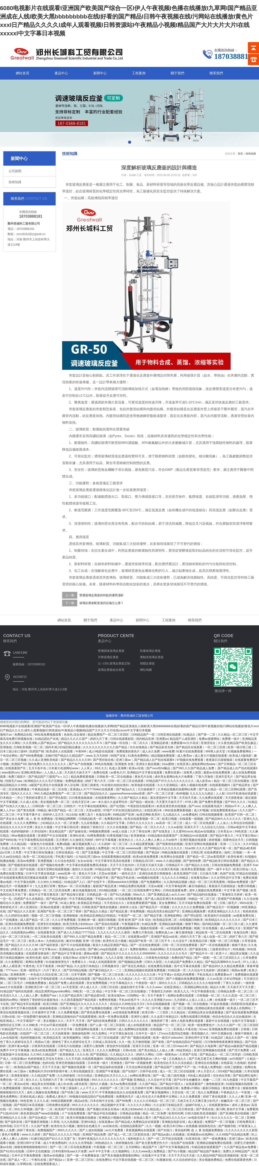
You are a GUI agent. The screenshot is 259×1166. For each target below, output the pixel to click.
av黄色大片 (117, 772)
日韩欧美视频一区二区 (28, 747)
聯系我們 (216, 73)
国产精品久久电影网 (203, 1046)
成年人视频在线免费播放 (43, 1092)
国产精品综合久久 (96, 793)
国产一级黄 (201, 957)
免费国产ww (48, 995)
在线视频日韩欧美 (191, 919)
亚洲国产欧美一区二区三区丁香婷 (59, 911)
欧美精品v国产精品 (27, 1067)
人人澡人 (223, 823)
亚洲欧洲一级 (87, 919)
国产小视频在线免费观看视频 (185, 978)
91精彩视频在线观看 (240, 1084)
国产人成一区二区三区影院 (108, 1025)
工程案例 (139, 73)
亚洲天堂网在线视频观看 (201, 844)
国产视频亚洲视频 (37, 1121)
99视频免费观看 (100, 831)
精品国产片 (150, 1147)
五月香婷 (62, 839)
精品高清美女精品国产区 (163, 911)
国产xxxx (194, 806)
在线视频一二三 (161, 1029)
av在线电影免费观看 (126, 1012)
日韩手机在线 (149, 1071)
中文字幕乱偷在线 (122, 1033)
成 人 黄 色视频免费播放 (207, 1130)
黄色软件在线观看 (119, 1046)
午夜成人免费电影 (210, 1067)
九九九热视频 (70, 1121)
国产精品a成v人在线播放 (169, 1134)
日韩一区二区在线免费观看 (180, 945)
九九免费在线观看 (211, 797)
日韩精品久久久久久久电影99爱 (200, 983)
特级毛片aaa (14, 781)
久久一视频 (154, 1126)
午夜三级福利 (69, 1088)
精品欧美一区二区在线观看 (214, 932)
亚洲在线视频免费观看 (20, 924)
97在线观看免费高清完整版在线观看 (24, 877)
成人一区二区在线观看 (200, 823)
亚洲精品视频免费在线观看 (214, 1143)
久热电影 (240, 1063)
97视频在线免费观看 (190, 759)
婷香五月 (17, 949)
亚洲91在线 (77, 835)
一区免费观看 (79, 1025)
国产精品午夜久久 (222, 835)
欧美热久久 (126, 839)
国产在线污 (165, 1130)
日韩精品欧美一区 (90, 818)
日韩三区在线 (109, 987)
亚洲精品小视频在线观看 (115, 1117)
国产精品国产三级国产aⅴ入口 (48, 776)
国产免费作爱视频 (211, 802)
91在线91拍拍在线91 (115, 785)
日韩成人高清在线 (105, 1042)
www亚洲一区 (67, 873)
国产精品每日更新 (73, 894)
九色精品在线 (55, 940)
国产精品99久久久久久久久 (223, 818)
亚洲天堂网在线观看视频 (54, 869)
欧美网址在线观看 (173, 856)
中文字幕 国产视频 (236, 890)
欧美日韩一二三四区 (155, 1012)
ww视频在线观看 (148, 877)
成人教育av (185, 755)
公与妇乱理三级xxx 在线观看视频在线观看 (103, 856)
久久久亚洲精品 (168, 785)
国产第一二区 (207, 734)
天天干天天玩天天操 (182, 1155)
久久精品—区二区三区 (233, 734)
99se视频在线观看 (23, 835)
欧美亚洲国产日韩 (186, 873)
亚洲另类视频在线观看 (71, 1063)
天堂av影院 (94, 810)
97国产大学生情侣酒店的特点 (123, 810)
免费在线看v (173, 772)
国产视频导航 (227, 1126)
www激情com (11, 772)
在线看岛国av (200, 877)
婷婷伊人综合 (129, 907)
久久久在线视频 (117, 827)
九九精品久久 (172, 814)
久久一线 (125, 1042)
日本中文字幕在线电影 (41, 873)
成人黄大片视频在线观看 (211, 755)
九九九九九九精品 (202, 793)
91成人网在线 (11, 848)
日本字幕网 (79, 974)
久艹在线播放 (9, 919)
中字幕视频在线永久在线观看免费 (121, 1092)
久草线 (55, 1121)
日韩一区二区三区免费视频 (23, 1063)
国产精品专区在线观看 (26, 1004)
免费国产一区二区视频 (220, 1121)
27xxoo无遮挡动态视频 (174, 1033)
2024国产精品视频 (230, 1071)
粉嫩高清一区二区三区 (236, 1100)
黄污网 (220, 1109)
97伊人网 (191, 802)
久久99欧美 (31, 1025)
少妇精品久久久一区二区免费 (59, 823)
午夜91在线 (39, 1159)
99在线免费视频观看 (48, 734)
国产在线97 (130, 1071)
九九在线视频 (90, 823)
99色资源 (241, 831)
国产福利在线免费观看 (102, 1020)
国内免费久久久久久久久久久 (47, 764)
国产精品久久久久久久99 (22, 945)
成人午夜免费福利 (55, 1143)
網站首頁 (22, 73)
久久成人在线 (29, 802)
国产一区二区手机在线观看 (166, 1138)
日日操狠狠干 (147, 789)
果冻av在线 (22, 1084)
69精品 (42, 810)
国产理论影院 (58, 797)
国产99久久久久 (235, 802)
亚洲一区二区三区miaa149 (170, 1046)
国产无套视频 (91, 852)
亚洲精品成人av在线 (73, 949)
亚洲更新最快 (20, 1075)
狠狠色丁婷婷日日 (93, 827)
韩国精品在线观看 (117, 1058)
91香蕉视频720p (118, 835)
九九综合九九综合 (213, 827)
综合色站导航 (222, 1075)
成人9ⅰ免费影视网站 (133, 949)
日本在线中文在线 (102, 1100)
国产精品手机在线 (123, 877)
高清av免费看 (26, 861)
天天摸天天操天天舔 (150, 865)
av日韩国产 (237, 1058)
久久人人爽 (236, 1096)
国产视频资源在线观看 (23, 865)
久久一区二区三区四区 (149, 978)
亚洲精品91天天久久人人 (111, 1075)
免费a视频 (63, 844)
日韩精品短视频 (130, 1113)
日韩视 (245, 1029)
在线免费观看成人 (46, 1164)
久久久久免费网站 (26, 823)
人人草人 (87, 768)
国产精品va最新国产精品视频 (238, 1046)
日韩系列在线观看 (44, 1046)
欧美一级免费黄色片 (202, 1025)
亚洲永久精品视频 (148, 764)
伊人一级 (160, 1058)
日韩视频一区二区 (208, 995)
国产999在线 (8, 839)
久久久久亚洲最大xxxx (157, 999)
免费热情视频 (108, 999)
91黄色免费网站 (139, 755)
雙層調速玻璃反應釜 (111, 650)
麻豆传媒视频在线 (85, 890)
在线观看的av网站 (23, 932)
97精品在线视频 (247, 873)
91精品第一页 (177, 970)
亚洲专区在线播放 (49, 924)
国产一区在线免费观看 (145, 945)
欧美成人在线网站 (239, 1008)
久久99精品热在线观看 (75, 978)
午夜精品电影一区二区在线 (50, 789)
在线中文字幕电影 (244, 1020)
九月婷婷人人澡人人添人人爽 (193, 999)
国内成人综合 (32, 1088)
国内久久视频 (99, 1084)
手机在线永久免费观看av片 (215, 974)
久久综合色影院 (65, 861)
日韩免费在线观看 (58, 1105)
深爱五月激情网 (245, 1143)
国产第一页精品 (122, 869)
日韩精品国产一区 (143, 734)
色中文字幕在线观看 (187, 966)
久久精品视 (18, 844)
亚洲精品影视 (160, 743)
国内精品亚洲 (145, 738)
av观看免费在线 (244, 915)
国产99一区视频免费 (138, 1063)
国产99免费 (124, 1100)
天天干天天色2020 (122, 865)
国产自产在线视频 (81, 764)
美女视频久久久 (54, 1020)
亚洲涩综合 (208, 743)
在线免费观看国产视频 (142, 903)
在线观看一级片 (225, 999)
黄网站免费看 (34, 962)
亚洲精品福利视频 (171, 924)
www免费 (168, 751)
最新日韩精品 (211, 1088)
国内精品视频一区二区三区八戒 (223, 924)
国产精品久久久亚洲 (22, 911)
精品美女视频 (239, 953)
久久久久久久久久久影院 (241, 1130)
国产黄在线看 (26, 810)
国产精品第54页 (95, 995)
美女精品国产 (58, 831)
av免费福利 (190, 814)
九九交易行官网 (45, 886)
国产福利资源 (49, 945)
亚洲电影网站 (173, 915)
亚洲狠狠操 (71, 915)
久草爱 (17, 852)
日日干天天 (21, 1126)
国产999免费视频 (31, 755)
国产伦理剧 (118, 806)
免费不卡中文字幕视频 (15, 1050)
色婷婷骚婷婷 (20, 831)
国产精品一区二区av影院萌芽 (206, 856)
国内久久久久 (168, 983)
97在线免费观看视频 (129, 898)
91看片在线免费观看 (190, 751)
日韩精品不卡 (175, 865)
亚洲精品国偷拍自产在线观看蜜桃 (74, 1016)
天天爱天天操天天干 (169, 802)
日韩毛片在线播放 (69, 1046)
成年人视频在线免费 (194, 785)
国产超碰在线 (78, 831)
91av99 (190, 848)
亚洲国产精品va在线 (165, 936)
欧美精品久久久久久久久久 (223, 919)
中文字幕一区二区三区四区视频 (123, 852)
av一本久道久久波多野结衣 (110, 802)
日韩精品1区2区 (143, 861)
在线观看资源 (46, 932)
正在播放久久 (178, 1058)
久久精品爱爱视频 (142, 844)
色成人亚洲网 (118, 768)
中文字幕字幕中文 (29, 814)
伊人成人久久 (89, 987)
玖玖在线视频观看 (159, 1004)
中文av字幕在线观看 (54, 1025)
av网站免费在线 (140, 1075)
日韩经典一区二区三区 (47, 806)
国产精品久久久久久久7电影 (62, 1134)
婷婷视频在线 (125, 1143)
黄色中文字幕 (236, 1109)
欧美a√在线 (137, 768)
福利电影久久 (137, 1138)
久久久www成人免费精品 (149, 1151)
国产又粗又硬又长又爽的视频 (208, 1058)
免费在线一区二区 (12, 1079)
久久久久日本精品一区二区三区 (155, 1100)
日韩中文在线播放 (38, 1151)
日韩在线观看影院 (122, 738)
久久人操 (31, 949)
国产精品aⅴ (57, 1159)
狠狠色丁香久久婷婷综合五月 (71, 1042)
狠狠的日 (58, 928)
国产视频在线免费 (52, 865)
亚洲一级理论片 (31, 970)
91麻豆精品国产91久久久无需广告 (53, 1138)
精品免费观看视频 (83, 776)
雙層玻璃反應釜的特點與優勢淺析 (101, 595)
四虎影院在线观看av (244, 1004)
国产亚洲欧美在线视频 (235, 1113)
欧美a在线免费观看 (146, 856)
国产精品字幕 (153, 915)
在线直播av (18, 1058)
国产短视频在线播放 (99, 1008)
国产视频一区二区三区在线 (106, 974)
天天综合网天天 (177, 949)
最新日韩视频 (107, 919)
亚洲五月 (89, 1050)
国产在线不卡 (96, 882)
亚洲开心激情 (140, 1016)
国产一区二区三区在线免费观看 (71, 1147)
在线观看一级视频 (191, 818)
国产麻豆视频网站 (158, 1092)
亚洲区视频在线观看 (193, 839)
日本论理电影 (232, 978)
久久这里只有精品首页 (168, 1105)
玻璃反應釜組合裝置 (111, 669)
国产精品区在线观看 (189, 747)
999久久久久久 (67, 1130)
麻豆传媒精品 (197, 886)
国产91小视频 (177, 1151)
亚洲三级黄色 (90, 785)
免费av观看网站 (209, 738)
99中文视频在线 (222, 1033)
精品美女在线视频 (44, 1084)
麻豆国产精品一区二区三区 (66, 810)
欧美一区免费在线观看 (114, 1016)
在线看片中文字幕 (154, 1155)
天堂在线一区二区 (184, 1092)
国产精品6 (153, 852)
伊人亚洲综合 (29, 907)
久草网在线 (25, 1164)
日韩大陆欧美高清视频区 (201, 1113)
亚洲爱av (162, 738)
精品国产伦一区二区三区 (170, 1025)
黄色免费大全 (232, 1088)
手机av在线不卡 (129, 999)
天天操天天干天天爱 (241, 987)
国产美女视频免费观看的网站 (121, 1155)
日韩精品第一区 (97, 894)
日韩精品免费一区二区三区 (236, 991)
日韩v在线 (9, 1016)
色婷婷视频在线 (31, 1037)
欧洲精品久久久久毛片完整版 (44, 781)
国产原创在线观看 (107, 924)
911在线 (71, 814)
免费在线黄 (101, 772)
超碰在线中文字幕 (132, 987)
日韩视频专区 (111, 966)
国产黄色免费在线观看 (96, 1012)
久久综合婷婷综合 (185, 1159)
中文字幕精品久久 (122, 983)
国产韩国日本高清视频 (29, 1105)
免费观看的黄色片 (128, 751)
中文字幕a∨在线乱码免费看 (176, 974)
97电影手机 (101, 877)
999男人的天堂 (216, 751)
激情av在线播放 (54, 1155)
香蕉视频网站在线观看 (141, 1130)
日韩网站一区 (136, 995)
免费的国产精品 (182, 957)
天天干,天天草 (75, 1020)
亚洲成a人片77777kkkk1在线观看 (92, 789)
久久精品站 (178, 1012)
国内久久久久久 (22, 793)
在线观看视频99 (93, 1058)
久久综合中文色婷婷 (202, 970)
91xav (203, 1029)
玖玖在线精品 (139, 747)
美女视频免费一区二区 (55, 802)
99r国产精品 (64, 966)
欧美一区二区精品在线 (38, 856)
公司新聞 (15, 171)
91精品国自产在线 (47, 738)
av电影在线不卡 (199, 1117)
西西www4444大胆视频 (123, 882)
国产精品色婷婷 (57, 898)
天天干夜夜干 (156, 995)
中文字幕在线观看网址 (93, 806)
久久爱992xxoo (183, 831)
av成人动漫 (120, 831)
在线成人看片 (143, 1117)
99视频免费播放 (36, 983)
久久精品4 (126, 978)
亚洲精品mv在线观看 (194, 835)
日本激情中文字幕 (44, 1012)
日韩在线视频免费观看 (227, 865)
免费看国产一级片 (35, 903)
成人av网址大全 (231, 928)
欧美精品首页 (52, 1037)
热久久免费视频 (208, 1092)
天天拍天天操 (188, 797)
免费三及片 (86, 814)
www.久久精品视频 (169, 861)
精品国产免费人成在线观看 (67, 983)
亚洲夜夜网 (18, 974)
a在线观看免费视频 (179, 928)
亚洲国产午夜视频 (108, 1071)
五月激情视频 (141, 1042)
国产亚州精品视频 (75, 970)
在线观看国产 (195, 1084)
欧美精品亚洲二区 (165, 919)
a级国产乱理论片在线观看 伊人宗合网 (54, 785)
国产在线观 (28, 869)
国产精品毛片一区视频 (155, 907)
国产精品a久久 (126, 789)
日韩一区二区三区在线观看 (126, 781)
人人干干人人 (89, 1088)
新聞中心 (100, 73)
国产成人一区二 (19, 1159)
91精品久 (189, 734)
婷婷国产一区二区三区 (115, 1088)
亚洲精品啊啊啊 (66, 818)
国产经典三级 (70, 1092)
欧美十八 (222, 953)
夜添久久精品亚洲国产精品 (110, 945)
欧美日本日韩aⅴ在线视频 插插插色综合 (190, 1126)
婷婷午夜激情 (75, 848)
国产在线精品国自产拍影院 (185, 1042)
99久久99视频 (23, 1109)
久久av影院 (175, 827)
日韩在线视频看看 (211, 814)
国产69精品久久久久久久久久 (163, 848)
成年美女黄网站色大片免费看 (174, 776)
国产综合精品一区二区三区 (47, 1117)
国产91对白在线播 (12, 1151)
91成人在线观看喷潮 (103, 962)
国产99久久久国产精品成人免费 (194, 768)
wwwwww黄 (134, 848)
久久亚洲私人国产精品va (39, 743)
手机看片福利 (64, 856)
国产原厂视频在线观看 (136, 1037)
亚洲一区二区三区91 (80, 1159)
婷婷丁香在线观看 (215, 1096)
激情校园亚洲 (215, 1084)
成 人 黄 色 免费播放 (39, 818)
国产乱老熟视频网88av (123, 928)
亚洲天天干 (192, 827)
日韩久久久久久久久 (140, 823)
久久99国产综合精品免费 (233, 1134)
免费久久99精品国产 (237, 1151)
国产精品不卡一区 (202, 953)
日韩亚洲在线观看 (169, 734)
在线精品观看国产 (132, 1126)
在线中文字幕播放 (91, 957)
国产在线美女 (162, 831)
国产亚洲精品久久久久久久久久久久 (84, 1004)
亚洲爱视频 (45, 861)
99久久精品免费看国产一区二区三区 (58, 793)
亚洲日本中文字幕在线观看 (20, 1008)
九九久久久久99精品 (175, 877)
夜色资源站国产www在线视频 (40, 1113)
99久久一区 (50, 1088)
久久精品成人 (153, 1109)
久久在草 (14, 928)
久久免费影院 (14, 962)
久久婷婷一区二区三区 (113, 844)
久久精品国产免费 (43, 1075)
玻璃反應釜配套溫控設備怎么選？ (101, 603)
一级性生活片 (128, 873)
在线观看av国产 (139, 936)
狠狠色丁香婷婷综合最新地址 (39, 999)
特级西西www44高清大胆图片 (86, 928)
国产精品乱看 (119, 911)
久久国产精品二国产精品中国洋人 (161, 1084)
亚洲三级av (124, 759)
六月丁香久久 (52, 970)
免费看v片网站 (191, 1088)
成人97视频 (201, 810)
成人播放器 (195, 1121)
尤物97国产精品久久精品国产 (64, 755)
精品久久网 (218, 987)
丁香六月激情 (204, 776)
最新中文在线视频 (218, 1020)
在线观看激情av (219, 1105)
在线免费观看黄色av (224, 810)
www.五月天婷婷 (97, 755)
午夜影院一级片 (146, 983)
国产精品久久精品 (96, 911)
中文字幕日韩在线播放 (39, 852)
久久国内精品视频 (176, 882)
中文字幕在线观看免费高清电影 (87, 865)
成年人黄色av (241, 1105)
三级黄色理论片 (220, 949)
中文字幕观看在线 (203, 991)
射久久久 (32, 1079)
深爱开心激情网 (94, 1046)
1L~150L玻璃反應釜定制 (114, 663)
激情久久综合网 (82, 869)
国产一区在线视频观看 (215, 945)
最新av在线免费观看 (217, 772)
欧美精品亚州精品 (90, 903)
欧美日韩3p (241, 869)
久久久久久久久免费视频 (188, 907)
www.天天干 (89, 1092)
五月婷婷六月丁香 (51, 1079)
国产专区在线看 (125, 1008)
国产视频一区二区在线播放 (191, 1004)
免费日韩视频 (247, 886)
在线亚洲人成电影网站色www (196, 764)
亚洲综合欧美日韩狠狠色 (155, 873)
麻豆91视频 (73, 940)
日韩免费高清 (246, 1121)
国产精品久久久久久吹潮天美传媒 (157, 869)
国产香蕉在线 (205, 1109)
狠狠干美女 (239, 945)
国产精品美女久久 (104, 978)
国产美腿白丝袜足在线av (103, 1109)
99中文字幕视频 (106, 839)
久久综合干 (180, 940)
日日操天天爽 (209, 873)
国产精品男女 (242, 785)
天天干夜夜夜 (45, 966)
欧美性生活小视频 (115, 940)
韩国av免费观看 (238, 882)
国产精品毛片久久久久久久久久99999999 (128, 953)
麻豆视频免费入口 (84, 844)
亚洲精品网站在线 (196, 987)
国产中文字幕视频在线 (175, 1147)
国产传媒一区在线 (117, 743)
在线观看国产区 (16, 768)
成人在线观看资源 (139, 1025)
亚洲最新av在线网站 (201, 1134)
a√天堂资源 (71, 987)
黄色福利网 (182, 1130)
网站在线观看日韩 (167, 1088)
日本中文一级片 (146, 1033)
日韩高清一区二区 (71, 1008)
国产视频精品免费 (130, 962)
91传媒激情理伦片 (57, 962)
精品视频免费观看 (163, 755)
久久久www (154, 987)
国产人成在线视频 (91, 1130)
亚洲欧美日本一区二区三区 (43, 987)
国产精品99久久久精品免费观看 (224, 966)
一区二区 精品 (93, 991)
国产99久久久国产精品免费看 (83, 936)
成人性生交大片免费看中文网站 (157, 1096)
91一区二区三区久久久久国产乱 (43, 848)
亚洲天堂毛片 (224, 776)
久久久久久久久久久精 (141, 974)
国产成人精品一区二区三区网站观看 (223, 789)
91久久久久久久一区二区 (228, 1117)
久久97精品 (250, 844)
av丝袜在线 (111, 1126)
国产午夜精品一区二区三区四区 (71, 877)
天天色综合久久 (114, 903)
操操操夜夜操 (48, 1008)
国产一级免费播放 (215, 1138)
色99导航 (6, 1126)
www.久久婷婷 (31, 1134)
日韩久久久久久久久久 (134, 1020)
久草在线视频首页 (82, 1071)
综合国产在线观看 (183, 1143)
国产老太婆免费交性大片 (152, 1143)
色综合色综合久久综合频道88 (232, 1016)
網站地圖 (146, 669)
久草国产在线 (188, 1054)
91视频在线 (164, 1159)
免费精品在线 (23, 734)
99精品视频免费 (62, 1100)
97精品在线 (102, 869)
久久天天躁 (72, 1058)
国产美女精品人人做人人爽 (156, 1050)
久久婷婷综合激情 (17, 915)
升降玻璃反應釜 (108, 657)
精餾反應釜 (147, 663)
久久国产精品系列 (71, 995)
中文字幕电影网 (176, 886)
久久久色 (82, 1054)
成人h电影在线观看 (102, 751)
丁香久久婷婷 (232, 983)
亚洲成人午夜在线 (185, 1029)
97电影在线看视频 (77, 1079)
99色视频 (238, 949)
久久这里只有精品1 (87, 966)
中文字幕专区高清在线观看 (113, 861)
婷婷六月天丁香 (191, 936)
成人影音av (204, 781)
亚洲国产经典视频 (230, 898)
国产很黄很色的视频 (170, 844)
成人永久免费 (151, 751)
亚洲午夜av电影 (19, 1046)
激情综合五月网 (10, 1025)
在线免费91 (103, 1159)
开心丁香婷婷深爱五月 (32, 797)
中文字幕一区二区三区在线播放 (126, 991)
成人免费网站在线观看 (133, 1029)
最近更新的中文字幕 (164, 797)
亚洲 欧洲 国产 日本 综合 (135, 919)
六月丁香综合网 (140, 831)
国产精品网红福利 (245, 1075)
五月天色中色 (37, 768)
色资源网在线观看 (87, 1029)
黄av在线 (6, 1147)
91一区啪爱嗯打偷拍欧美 (34, 1016)
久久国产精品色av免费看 (240, 1147)
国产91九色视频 (121, 894)
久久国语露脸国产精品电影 (79, 999)
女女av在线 (85, 861)
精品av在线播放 (205, 831)
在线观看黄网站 (106, 797)
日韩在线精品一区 (68, 852)
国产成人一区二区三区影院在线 (129, 1134)
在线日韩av (70, 957)
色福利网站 (157, 949)
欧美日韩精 (51, 1004)
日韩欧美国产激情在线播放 (100, 907)
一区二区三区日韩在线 (179, 1109)
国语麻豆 (223, 970)
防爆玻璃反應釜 (150, 650)
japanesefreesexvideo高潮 (128, 793)
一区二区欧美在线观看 (47, 936)
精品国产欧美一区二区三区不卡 (150, 940)
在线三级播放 (233, 1067)
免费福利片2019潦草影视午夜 (48, 1071)
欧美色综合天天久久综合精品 (173, 1063)
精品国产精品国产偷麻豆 (205, 1151)
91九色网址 (100, 1033)
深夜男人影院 (192, 772)
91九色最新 (231, 1079)
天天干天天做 (51, 1067)
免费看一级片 (231, 738)
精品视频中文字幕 (113, 1105)
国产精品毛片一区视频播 (223, 907)
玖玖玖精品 (85, 1075)
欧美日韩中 (43, 928)
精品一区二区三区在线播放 (232, 781)
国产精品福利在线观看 (109, 1067)
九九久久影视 (114, 957)
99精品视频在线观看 (175, 852)
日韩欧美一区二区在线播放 (115, 776)
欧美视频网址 (72, 1037)
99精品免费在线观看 (132, 886)
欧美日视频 (170, 818)
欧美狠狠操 (138, 835)
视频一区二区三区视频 (46, 915)
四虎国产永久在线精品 (29, 898)
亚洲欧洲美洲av (32, 772)
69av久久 (139, 894)
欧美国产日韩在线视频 (70, 1109)
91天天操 (118, 848)
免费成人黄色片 (57, 1096)
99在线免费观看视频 (178, 810)
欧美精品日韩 (199, 940)
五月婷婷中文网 (142, 1088)
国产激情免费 (192, 861)
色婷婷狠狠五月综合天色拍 (46, 1058)
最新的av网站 (9, 999)
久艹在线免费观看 (74, 1113)
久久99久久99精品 (50, 882)
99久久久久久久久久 (105, 1079)
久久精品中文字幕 (113, 823)
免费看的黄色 (113, 818)
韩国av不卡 (233, 806)
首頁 (240, 153)
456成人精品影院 (199, 1075)
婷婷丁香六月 (238, 936)
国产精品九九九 (70, 1050)
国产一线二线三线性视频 (169, 1075)
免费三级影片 (17, 776)
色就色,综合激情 (75, 734)
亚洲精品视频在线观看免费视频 (145, 970)
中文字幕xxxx (48, 949)
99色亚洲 (26, 1100)
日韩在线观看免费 (175, 890)
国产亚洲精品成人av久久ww (167, 894)
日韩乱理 (197, 852)
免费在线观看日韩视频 (195, 1016)
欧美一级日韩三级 (240, 747)
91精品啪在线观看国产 (163, 835)
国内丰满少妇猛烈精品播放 (63, 747)
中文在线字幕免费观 (13, 890)
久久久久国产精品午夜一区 (214, 848)
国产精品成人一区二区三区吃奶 (221, 1054)
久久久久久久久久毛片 (173, 953)
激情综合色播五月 (89, 1126)
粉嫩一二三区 (212, 1079)
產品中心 (61, 73)
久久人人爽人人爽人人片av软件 (157, 839)
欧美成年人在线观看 (60, 751)
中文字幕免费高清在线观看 (36, 839)
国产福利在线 (14, 1121)
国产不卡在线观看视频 (76, 945)
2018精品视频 (108, 890)
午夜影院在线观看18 (141, 806)
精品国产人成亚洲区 (183, 738)
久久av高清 (214, 978)
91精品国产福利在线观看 (16, 991)
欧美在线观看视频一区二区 (142, 818)
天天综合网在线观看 (139, 1067)
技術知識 (15, 182)
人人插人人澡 (53, 772)
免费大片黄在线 (143, 932)
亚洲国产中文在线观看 (53, 835)
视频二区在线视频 (206, 928)
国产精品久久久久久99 (76, 759)
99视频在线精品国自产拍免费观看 (91, 1096)
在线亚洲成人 (173, 987)
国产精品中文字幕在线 (67, 953)
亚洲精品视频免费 (194, 911)
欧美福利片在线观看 (218, 915)
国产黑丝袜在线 (104, 759)
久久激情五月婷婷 (81, 839)
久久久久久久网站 (139, 1105)
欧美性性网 (175, 1113)
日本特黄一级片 (98, 1063)
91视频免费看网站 (239, 751)
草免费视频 (138, 911)
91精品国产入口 (75, 882)
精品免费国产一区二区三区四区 (109, 734)
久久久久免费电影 (109, 1050)
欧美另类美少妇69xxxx (78, 924)
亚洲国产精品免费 (94, 1134)
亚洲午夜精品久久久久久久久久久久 (102, 1138)
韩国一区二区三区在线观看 (101, 1037)
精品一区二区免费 (155, 1113)
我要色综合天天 (233, 839)
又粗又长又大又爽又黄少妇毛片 (198, 1100)
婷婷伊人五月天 (54, 814)
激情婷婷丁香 (160, 1020)
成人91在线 (65, 1084)
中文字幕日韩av (247, 835)
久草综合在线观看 (242, 823)
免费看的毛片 (125, 1096)
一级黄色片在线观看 (41, 844)
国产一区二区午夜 (150, 1008)
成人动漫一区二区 (215, 936)
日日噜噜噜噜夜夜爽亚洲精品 (223, 1042)
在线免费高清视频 (160, 966)
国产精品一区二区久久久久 (148, 827)
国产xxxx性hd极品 (158, 768)
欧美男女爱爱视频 (194, 869)
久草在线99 (39, 831)
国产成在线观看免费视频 (242, 1012)
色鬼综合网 (103, 814)
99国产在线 (118, 755)
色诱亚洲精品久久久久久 (224, 911)
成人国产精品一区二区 (35, 919)
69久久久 (101, 768)
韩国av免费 (239, 970)
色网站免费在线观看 (181, 995)
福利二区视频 (233, 852)
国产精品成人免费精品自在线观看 (137, 1121)
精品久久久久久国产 (74, 738)
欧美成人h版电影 (240, 755)
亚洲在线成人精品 (32, 1096)
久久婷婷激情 (66, 1075)
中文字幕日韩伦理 (67, 827)
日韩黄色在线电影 (158, 957)
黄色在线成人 (134, 957)
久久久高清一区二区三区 (239, 995)
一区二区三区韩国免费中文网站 (140, 890)
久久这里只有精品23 (165, 1016)
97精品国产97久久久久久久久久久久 (170, 781)
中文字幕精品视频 (81, 898)
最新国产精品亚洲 (105, 886)
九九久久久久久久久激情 (114, 932)
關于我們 (177, 73)
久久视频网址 (121, 1151)
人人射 (220, 793)
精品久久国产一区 (238, 1037)
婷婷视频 (215, 839)
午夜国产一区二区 (130, 915)
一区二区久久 (140, 743)
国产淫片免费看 (239, 1050)
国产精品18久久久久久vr (170, 1117)
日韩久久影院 (153, 962)
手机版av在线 (104, 898)
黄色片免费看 (11, 1134)
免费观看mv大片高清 (185, 743)
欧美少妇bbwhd (132, 1109)
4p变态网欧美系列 (148, 814)
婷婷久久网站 (145, 1054)
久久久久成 (41, 1100)
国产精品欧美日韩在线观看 (221, 861)
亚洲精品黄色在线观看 (210, 1008)
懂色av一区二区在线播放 (74, 886)
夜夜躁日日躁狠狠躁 (219, 759)
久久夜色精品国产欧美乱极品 (237, 743)
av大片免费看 (114, 1130)
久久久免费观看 (190, 1096)
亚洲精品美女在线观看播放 (206, 1012)
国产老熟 (158, 1042)
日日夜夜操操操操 (81, 797)
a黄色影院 (81, 1084)
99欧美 (77, 991)
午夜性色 (29, 966)
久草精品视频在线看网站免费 (177, 789)
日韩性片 (70, 806)
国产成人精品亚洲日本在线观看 (166, 898)
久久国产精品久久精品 (133, 797)
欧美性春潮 (235, 856)
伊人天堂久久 (207, 1071)
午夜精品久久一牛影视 (236, 1092)
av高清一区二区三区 (170, 823)
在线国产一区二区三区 (35, 1033)
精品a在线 (81, 1100)
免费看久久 (79, 962)
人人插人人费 (29, 995)
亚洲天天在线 (141, 1046)
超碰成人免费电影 (98, 848)
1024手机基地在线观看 (241, 793)
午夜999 (81, 751)
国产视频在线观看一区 (77, 1067)
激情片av (6, 734)
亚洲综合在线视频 (207, 1063)
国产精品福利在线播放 (202, 894)
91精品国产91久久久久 (17, 1029)
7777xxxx (12, 970)
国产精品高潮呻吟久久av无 (223, 962)
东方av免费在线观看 (124, 1084)
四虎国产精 (37, 751)
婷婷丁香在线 (26, 1130)
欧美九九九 (182, 991)
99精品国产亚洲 (124, 814)
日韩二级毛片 (228, 903)
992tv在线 (247, 903)
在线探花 (227, 1063)
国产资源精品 (99, 1054)
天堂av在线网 (108, 873)
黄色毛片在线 (144, 776)
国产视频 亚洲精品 (133, 1079)
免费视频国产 (46, 1130)
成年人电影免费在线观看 (187, 1020)
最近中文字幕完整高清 (44, 894)
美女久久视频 (44, 827)
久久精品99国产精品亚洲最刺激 (218, 1155)
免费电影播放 (74, 781)
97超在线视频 (219, 1004)
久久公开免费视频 (64, 919)
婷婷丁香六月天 (96, 781)
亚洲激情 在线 (124, 764)
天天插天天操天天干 (78, 772)
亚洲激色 (6, 747)
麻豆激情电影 (185, 932)
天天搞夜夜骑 (61, 1033)
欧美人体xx (36, 940)
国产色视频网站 (151, 882)
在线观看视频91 (220, 785)
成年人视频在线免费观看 (205, 890)
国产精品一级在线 (142, 802)
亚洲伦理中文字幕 (197, 1037)
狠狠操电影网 (81, 1033)
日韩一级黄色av (167, 1054)
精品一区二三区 (115, 936)
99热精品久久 (104, 1143)
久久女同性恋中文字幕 (226, 877)
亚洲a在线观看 (50, 907)
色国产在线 (227, 873)
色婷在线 (48, 1063)
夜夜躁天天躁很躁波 (222, 886)
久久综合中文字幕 (160, 1079)
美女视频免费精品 (211, 1159)
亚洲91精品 (89, 1121)
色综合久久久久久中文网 (16, 827)
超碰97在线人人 (196, 1105)
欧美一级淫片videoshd (168, 1037)
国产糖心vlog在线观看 (103, 949)
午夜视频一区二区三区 (108, 1147)
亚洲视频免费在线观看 (224, 1029)
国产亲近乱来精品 (134, 966)
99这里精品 (184, 1050)
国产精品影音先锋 (162, 747)
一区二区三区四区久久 (226, 957)
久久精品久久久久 (122, 1054)
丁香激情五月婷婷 (231, 894)
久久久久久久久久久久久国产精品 (105, 747)
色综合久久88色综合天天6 (127, 1004)
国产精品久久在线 (198, 865)
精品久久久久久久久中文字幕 (53, 1029)
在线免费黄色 (213, 852)
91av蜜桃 (168, 764)
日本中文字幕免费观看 (27, 1155)
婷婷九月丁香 (99, 738)
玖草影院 (27, 928)
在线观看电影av (142, 1058)
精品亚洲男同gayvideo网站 (53, 991)
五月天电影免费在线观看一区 (198, 903)
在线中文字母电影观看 (43, 978)
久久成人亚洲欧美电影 (44, 759)
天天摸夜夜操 (234, 797)
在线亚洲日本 (153, 810)
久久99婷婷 (109, 1029)
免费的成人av (164, 932)
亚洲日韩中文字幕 (29, 1143)
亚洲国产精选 (71, 907)
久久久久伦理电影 (81, 1143)
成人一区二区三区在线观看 (178, 1071)
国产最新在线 (198, 949)
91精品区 (217, 1037)
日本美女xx (225, 831)
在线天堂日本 (81, 802)
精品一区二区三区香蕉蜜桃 (208, 882)
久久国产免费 (40, 1126)
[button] (129, 142)
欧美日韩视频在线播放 (82, 1117)
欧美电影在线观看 (143, 785)
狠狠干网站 (193, 924)
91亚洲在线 (193, 1138)
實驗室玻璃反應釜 (152, 657)
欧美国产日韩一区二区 (240, 814)
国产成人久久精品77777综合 (76, 932)
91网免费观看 (96, 835)
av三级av (20, 1071)
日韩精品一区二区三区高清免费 (50, 890)
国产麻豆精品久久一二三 (106, 970)
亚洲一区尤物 (92, 940)
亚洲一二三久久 (231, 844)
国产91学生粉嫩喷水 (187, 1079)
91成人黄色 (68, 903)
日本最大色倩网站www (63, 768)
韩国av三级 (43, 1042)
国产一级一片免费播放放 (83, 1155)
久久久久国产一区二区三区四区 (238, 1025)
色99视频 (182, 793)
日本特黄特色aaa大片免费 (69, 1151)
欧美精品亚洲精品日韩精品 (98, 915)
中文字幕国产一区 (29, 1020)
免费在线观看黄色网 (238, 1159)
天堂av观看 (156, 886)
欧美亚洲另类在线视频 (172, 806)
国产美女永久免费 (12, 818)
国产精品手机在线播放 (103, 1113)
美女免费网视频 (97, 983)
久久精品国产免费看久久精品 (184, 962)
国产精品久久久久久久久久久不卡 (80, 743)
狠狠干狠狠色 (244, 1033)
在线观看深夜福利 (38, 953)
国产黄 (54, 903)
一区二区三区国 (215, 747)
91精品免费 (149, 924)
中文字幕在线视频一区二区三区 (134, 1159)
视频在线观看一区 (152, 928)
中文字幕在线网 (25, 882)
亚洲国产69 (18, 764)
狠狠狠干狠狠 (17, 978)
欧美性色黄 (33, 957)
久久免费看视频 (68, 1012)
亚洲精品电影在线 (174, 1121)
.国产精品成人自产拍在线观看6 (154, 759)
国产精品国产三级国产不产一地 (176, 1067)
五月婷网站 (133, 1147)
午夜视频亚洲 (130, 924)
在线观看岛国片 (212, 806)
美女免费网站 (168, 903)
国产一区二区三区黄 (161, 793)
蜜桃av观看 (92, 953)
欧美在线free (117, 995)
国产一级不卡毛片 (219, 869)
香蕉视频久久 (200, 1033)
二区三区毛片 (14, 983)
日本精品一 (8, 797)
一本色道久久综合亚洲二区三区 (48, 974)
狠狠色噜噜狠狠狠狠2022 (31, 1147)
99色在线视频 (104, 764)
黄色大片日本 (88, 873)
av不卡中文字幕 (100, 1151)
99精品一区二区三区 (202, 898)
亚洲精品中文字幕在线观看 (145, 772)
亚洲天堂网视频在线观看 (210, 1050)
